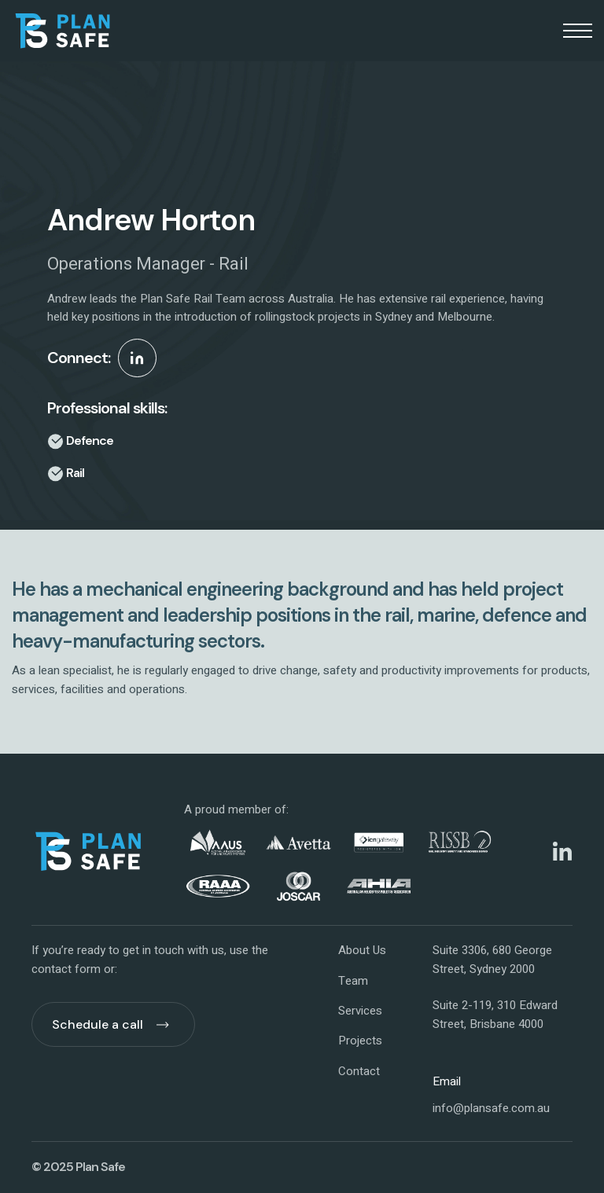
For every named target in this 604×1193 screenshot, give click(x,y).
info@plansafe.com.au (491, 1108)
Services (360, 1010)
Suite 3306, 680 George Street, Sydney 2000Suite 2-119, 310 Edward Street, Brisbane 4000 (495, 987)
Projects (360, 1040)
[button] (577, 30)
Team (353, 980)
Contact (359, 1071)
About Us (362, 950)
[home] (62, 30)
